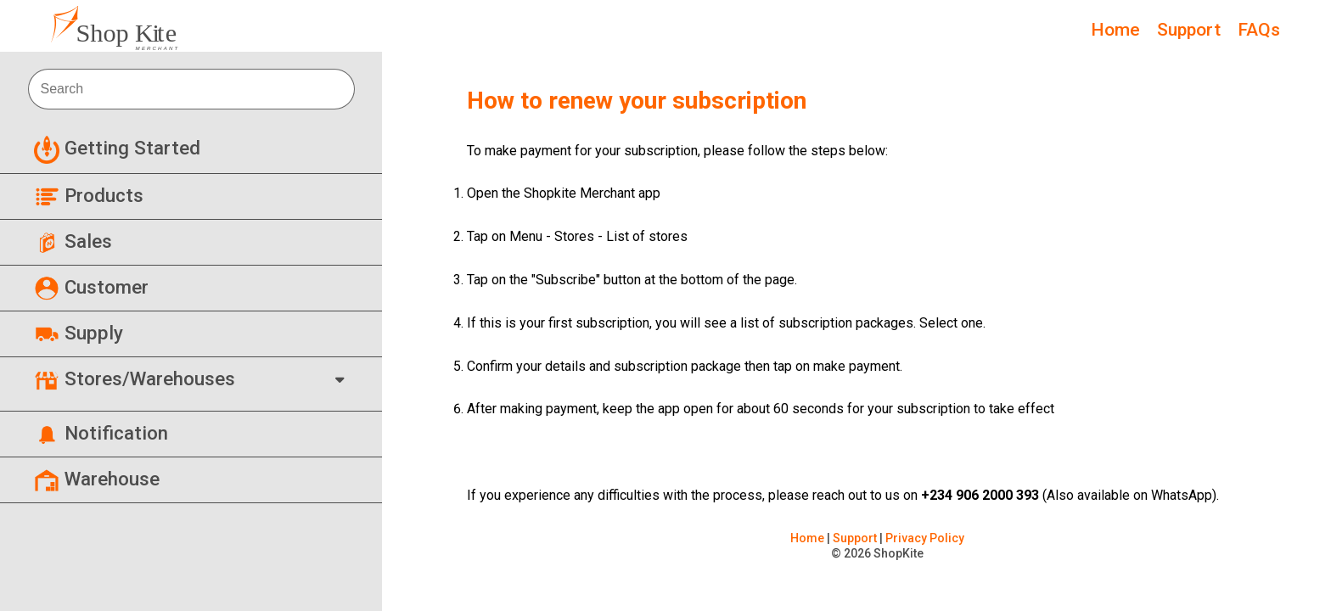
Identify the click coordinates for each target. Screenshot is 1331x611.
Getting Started (117, 148)
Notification (101, 433)
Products (88, 195)
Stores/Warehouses (134, 378)
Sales (73, 241)
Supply (78, 333)
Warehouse (97, 479)
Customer (91, 287)
